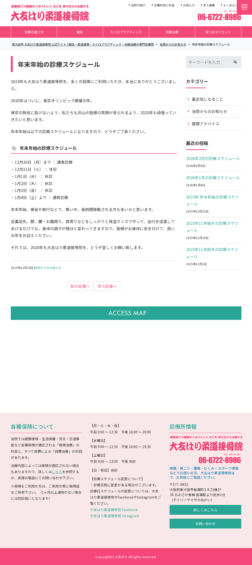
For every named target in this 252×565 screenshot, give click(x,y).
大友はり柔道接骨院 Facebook (114, 509)
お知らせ (189, 5)
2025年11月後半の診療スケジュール (212, 226)
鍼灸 (80, 32)
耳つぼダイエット (218, 32)
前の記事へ (80, 286)
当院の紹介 (138, 5)
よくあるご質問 (233, 5)
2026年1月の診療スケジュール (213, 177)
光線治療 (172, 32)
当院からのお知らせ (48, 267)
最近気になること (207, 99)
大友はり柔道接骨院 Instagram (114, 515)
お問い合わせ (205, 523)
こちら (57, 471)
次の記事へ (107, 286)
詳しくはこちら (205, 509)
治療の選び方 (33, 32)
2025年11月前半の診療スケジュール (212, 252)
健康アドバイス (205, 123)
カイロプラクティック (126, 32)
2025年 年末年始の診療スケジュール (212, 200)
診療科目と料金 (164, 5)
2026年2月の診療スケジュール (213, 158)
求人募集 (209, 5)
